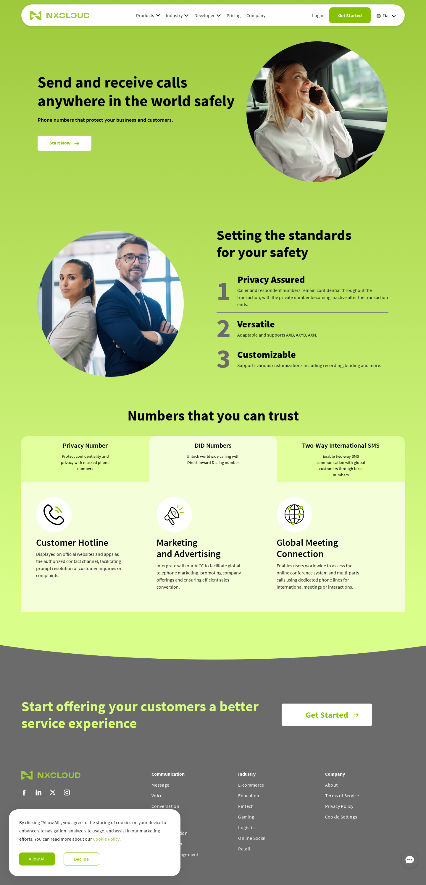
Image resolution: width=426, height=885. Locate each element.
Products (145, 15)
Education (248, 795)
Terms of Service (342, 795)
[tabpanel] (213, 547)
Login (317, 15)
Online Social (251, 838)
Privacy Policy (339, 806)
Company (255, 15)
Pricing (234, 15)
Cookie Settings (341, 817)
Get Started (350, 15)
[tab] (85, 459)
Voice (157, 795)
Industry (174, 15)
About (331, 785)
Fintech (246, 806)
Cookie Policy (106, 839)
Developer (204, 15)
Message (160, 785)
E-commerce (251, 785)
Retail (244, 849)
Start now (64, 143)
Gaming (246, 817)
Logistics (247, 827)
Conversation (165, 806)
